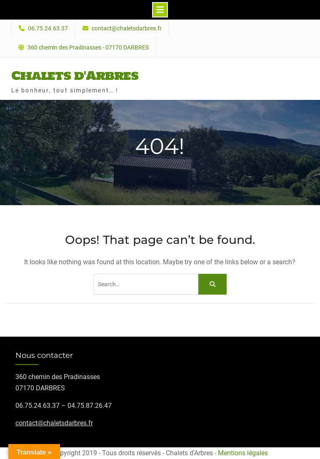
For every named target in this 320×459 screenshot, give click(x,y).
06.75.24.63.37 (48, 28)
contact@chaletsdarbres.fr (127, 28)
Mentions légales (243, 453)
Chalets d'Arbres (74, 75)
